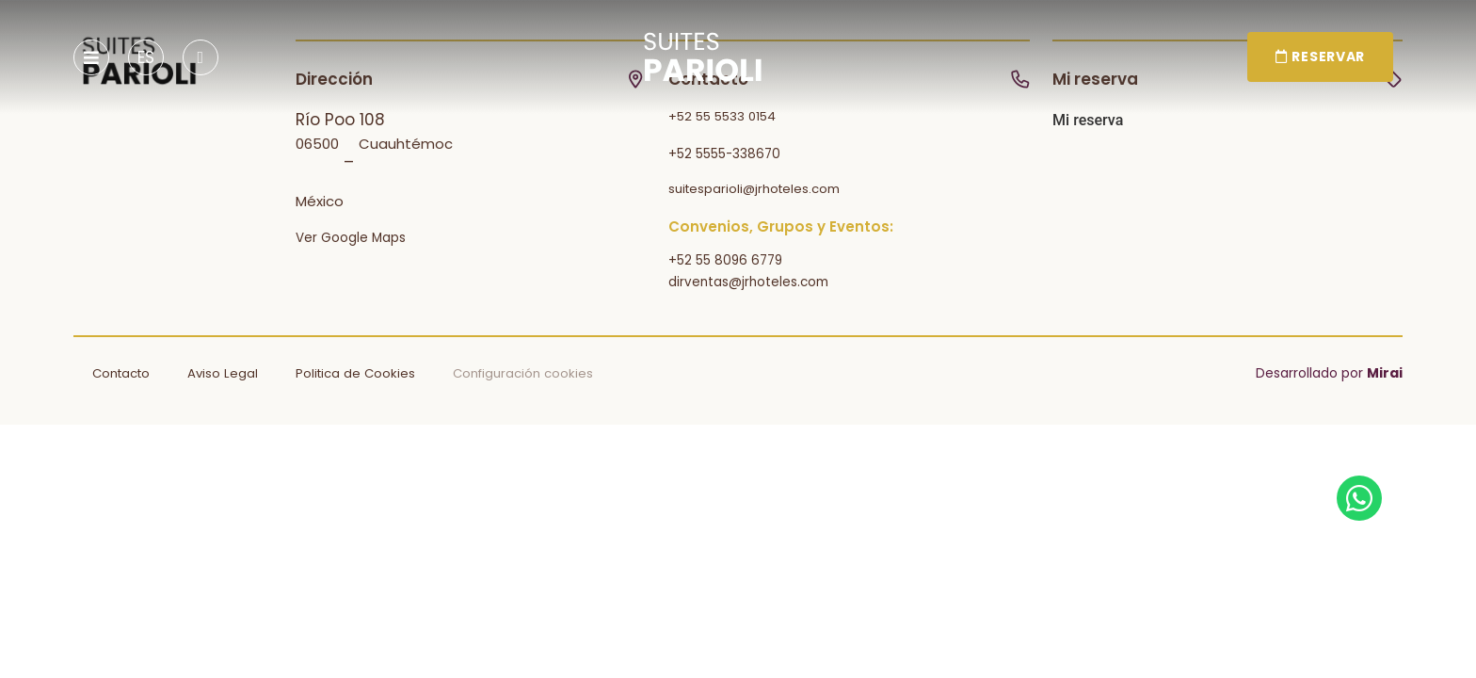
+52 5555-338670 (724, 154)
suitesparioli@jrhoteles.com (754, 189)
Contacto (121, 373)
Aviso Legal (222, 373)
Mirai (1385, 372)
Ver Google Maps (351, 238)
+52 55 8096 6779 (725, 260)
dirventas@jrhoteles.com (748, 282)
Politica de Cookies (355, 373)
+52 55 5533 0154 (722, 116)
